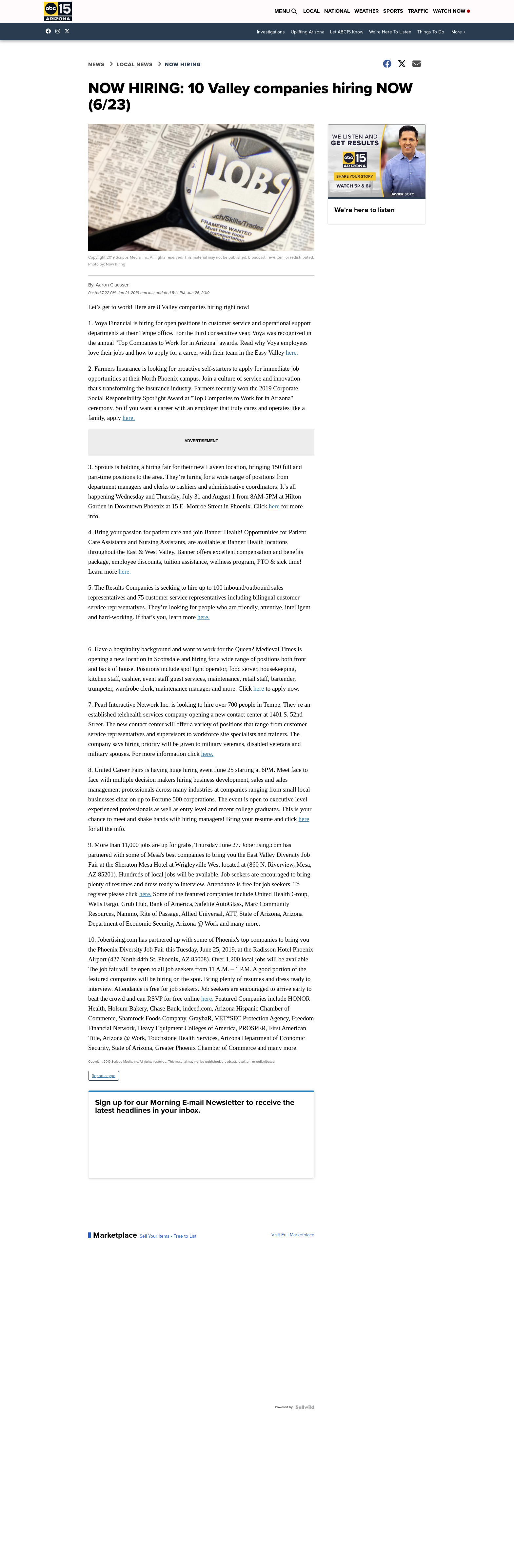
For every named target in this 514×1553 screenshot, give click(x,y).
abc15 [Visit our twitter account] (69, 31)
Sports (393, 11)
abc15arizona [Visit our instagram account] (59, 31)
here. (292, 352)
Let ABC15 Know (346, 32)
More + (458, 32)
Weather (366, 11)
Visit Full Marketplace (292, 1235)
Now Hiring (183, 64)
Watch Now (451, 11)
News (96, 64)
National (337, 11)
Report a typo (103, 1076)
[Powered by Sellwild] (304, 1407)
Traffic (418, 11)
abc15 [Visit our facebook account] (50, 31)
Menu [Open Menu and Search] (285, 11)
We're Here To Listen (390, 32)
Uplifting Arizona (307, 32)
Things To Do (430, 32)
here (274, 506)
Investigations (271, 32)
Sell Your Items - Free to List (168, 1236)
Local (311, 11)
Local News (135, 64)
